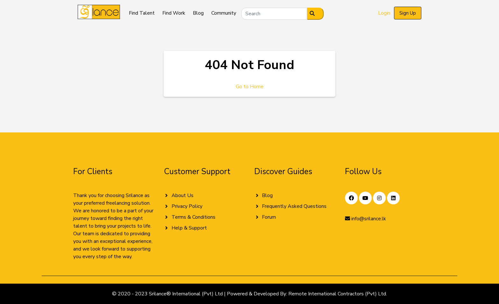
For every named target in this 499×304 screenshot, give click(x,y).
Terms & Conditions (193, 217)
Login (384, 13)
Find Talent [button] (142, 13)
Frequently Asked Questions (294, 206)
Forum (269, 217)
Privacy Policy (187, 206)
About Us (182, 195)
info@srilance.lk (365, 218)
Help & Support (189, 227)
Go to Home (250, 86)
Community (223, 13)
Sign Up (407, 13)
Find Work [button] (173, 13)
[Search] (274, 14)
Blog (198, 13)
